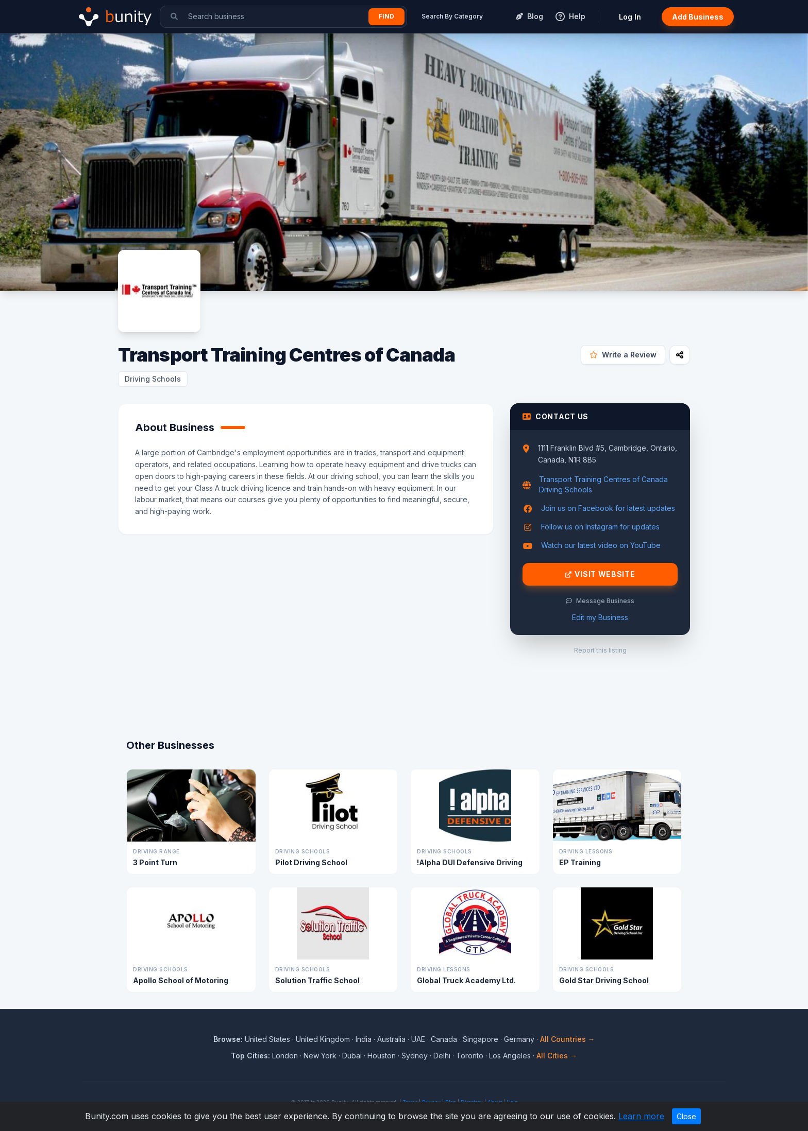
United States (267, 1039)
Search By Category (452, 16)
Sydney (414, 1055)
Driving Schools (153, 378)
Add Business (697, 16)
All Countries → (567, 1039)
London (285, 1055)
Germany (519, 1039)
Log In (630, 16)
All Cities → (556, 1055)
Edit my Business (600, 617)
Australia (391, 1039)
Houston (381, 1055)
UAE (418, 1039)
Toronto (469, 1055)
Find (386, 16)
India (364, 1039)
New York (320, 1055)
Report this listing (600, 650)
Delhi (441, 1055)
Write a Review (623, 354)
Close (686, 1116)
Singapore (480, 1039)
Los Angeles (510, 1055)
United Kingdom (323, 1039)
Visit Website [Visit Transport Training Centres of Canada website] (600, 574)
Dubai (352, 1055)
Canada (444, 1039)
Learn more (641, 1116)
